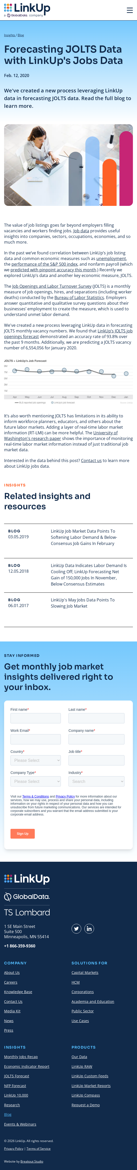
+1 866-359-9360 (19, 946)
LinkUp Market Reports (91, 1085)
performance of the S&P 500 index (44, 264)
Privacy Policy (13, 1148)
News (9, 1020)
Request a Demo (86, 1104)
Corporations (83, 991)
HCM (76, 982)
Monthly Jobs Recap (21, 1056)
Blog (21, 35)
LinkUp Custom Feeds (90, 1075)
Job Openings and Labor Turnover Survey (52, 286)
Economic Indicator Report (26, 1066)
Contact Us (13, 1001)
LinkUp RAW (82, 1066)
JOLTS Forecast (16, 1075)
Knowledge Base (18, 991)
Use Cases (80, 1020)
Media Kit (12, 1011)
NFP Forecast (15, 1085)
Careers (10, 982)
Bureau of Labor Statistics (79, 297)
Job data (81, 231)
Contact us (91, 460)
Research (12, 1104)
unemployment (111, 258)
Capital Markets (85, 972)
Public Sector (83, 1011)
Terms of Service (39, 1148)
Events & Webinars (20, 1124)
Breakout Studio (31, 1161)
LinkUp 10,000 (16, 1095)
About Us (12, 972)
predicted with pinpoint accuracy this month (53, 270)
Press (8, 1030)
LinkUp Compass (86, 1095)
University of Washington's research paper (61, 435)
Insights (10, 35)
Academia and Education (93, 1001)
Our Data (79, 1056)
